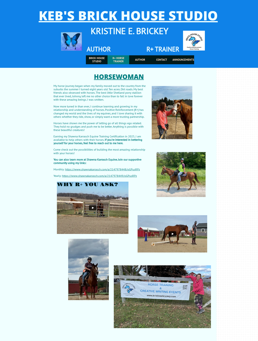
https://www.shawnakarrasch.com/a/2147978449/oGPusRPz (99, 176)
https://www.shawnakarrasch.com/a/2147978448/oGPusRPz (102, 169)
